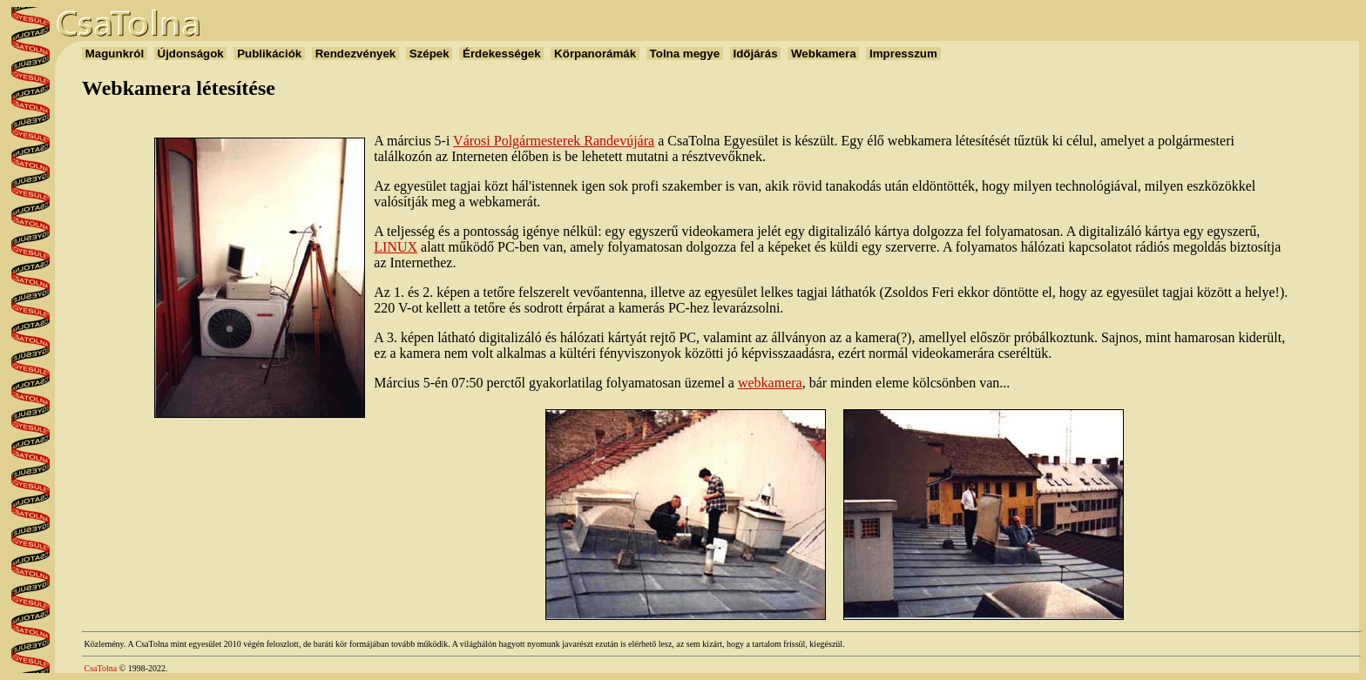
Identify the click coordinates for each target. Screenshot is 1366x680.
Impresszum (903, 53)
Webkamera (823, 53)
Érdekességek (501, 53)
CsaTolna (101, 668)
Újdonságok (190, 53)
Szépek (429, 53)
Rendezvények (355, 53)
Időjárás (755, 53)
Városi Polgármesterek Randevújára (553, 140)
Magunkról (114, 53)
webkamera (770, 382)
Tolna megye (684, 53)
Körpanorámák (595, 53)
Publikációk (268, 53)
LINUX (395, 246)
